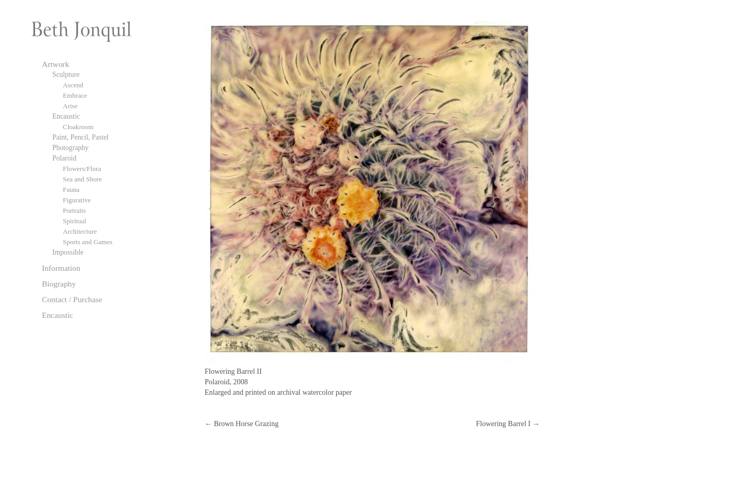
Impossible (67, 252)
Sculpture (66, 74)
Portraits (74, 210)
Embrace (75, 95)
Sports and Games (88, 242)
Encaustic (66, 116)
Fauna (71, 189)
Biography (59, 283)
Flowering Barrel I (508, 424)
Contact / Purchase (72, 299)
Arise (70, 106)
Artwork (55, 64)
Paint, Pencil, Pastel (80, 137)
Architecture (80, 231)
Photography (70, 148)
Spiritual (74, 221)
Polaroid (64, 158)
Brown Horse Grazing (241, 424)
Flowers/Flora (82, 169)
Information (61, 268)
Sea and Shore (82, 179)
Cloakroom (78, 127)
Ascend (73, 85)
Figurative (77, 200)
